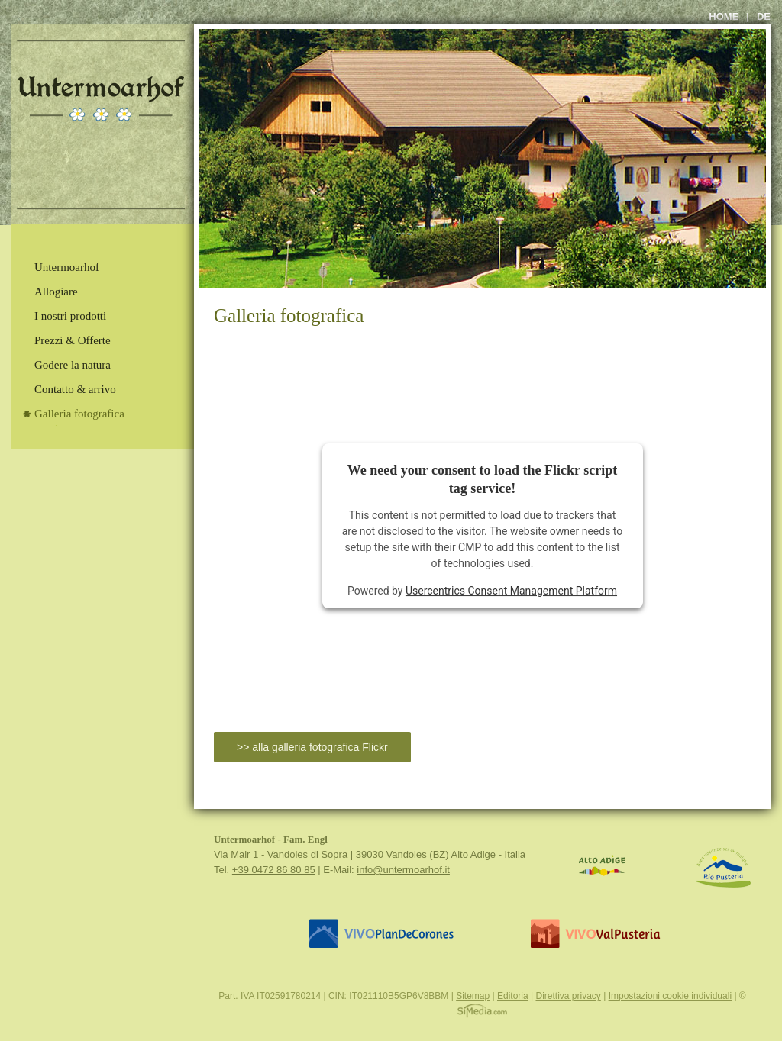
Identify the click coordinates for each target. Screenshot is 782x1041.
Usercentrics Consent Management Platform (511, 591)
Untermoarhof (66, 267)
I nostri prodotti (70, 316)
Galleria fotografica (79, 414)
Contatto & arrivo (75, 389)
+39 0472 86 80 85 (273, 869)
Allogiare (56, 291)
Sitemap (473, 996)
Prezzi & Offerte (72, 340)
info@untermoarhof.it (403, 869)
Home (723, 16)
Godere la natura (72, 365)
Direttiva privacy (567, 996)
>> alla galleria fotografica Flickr (312, 747)
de (764, 16)
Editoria (512, 996)
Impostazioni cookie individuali (670, 996)
